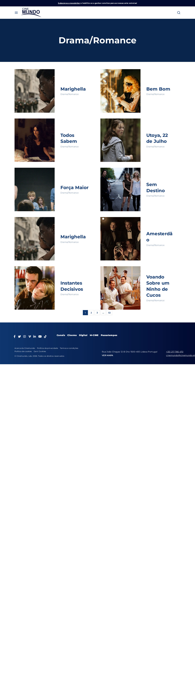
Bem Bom (158, 89)
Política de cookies (23, 351)
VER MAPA (107, 355)
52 (109, 312)
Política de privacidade (47, 348)
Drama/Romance (69, 94)
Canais (61, 335)
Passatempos (109, 335)
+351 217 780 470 (174, 351)
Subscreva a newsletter (69, 3)
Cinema (72, 335)
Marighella (73, 89)
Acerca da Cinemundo (25, 348)
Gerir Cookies (40, 351)
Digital (83, 335)
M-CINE (94, 335)
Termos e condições (69, 348)
